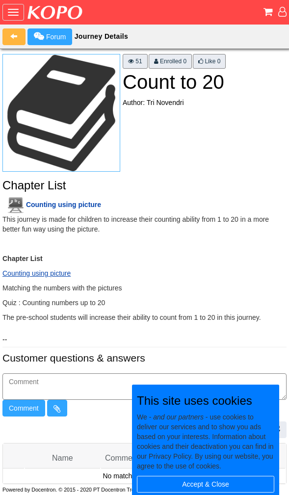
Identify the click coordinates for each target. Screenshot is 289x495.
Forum (50, 36)
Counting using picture (63, 204)
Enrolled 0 (170, 61)
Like (209, 61)
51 (135, 61)
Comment (24, 408)
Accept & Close (205, 484)
